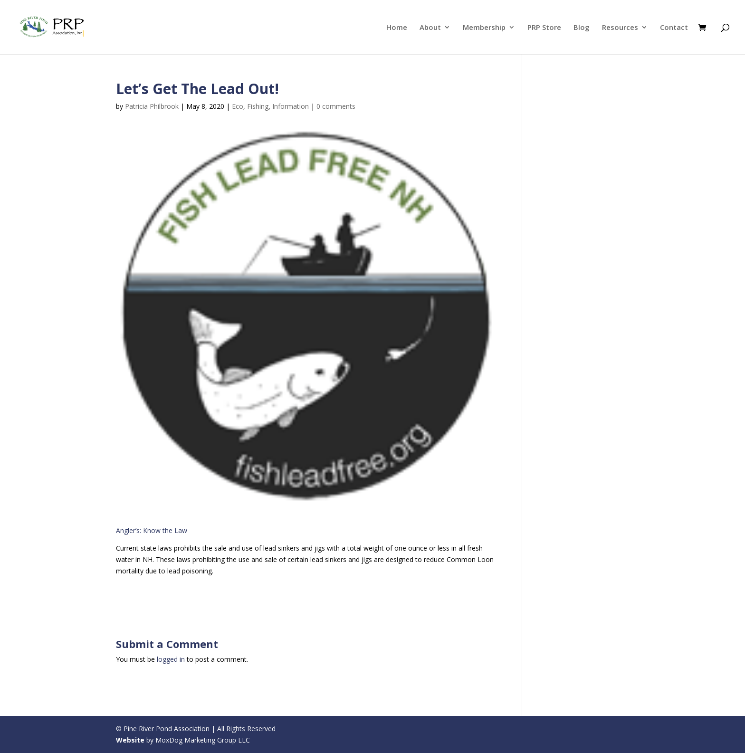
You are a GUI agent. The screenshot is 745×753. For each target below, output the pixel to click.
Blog (581, 28)
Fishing (257, 106)
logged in (171, 659)
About (430, 28)
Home (396, 28)
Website (130, 739)
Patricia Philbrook (152, 106)
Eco (237, 106)
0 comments (335, 106)
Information (290, 106)
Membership (484, 28)
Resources (620, 28)
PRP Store (544, 28)
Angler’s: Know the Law (151, 530)
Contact (674, 28)
